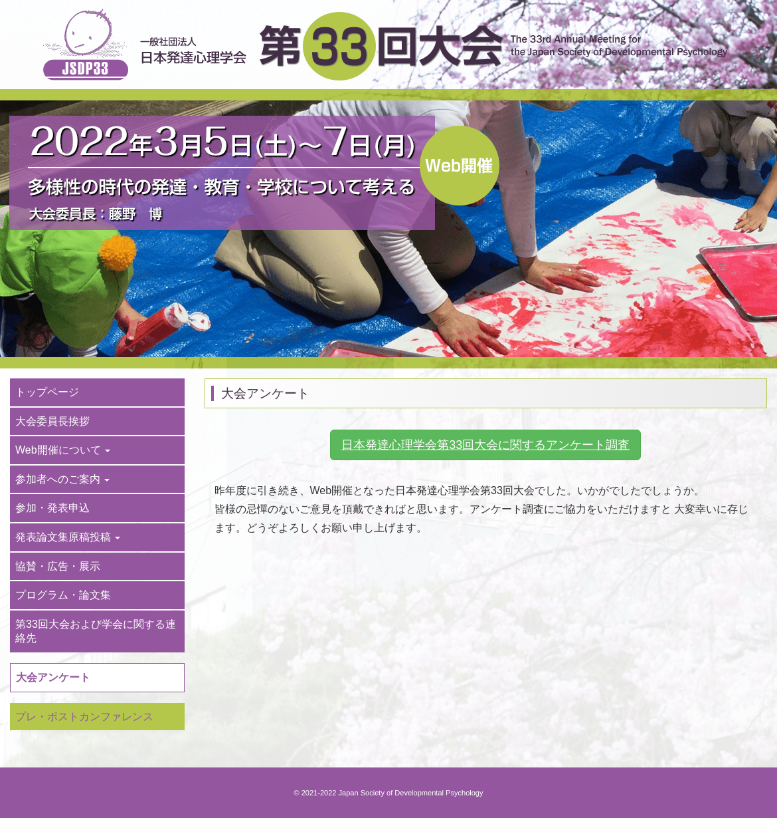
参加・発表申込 (52, 507)
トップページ (47, 392)
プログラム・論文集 (63, 595)
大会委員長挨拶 (52, 421)
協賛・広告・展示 (57, 566)
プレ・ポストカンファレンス (84, 716)
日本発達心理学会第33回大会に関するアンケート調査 (485, 445)
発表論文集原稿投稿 (67, 537)
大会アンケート (53, 677)
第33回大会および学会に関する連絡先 (95, 631)
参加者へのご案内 (62, 479)
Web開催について (62, 450)
